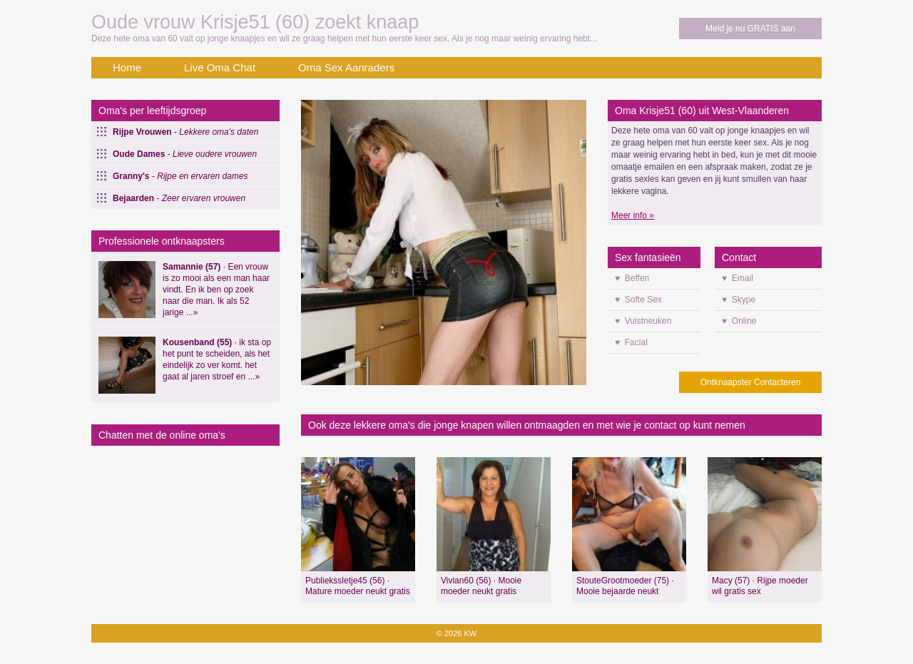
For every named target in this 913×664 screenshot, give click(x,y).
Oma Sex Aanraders (346, 67)
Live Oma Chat (219, 67)
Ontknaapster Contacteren (750, 382)
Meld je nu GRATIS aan (750, 29)
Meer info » (632, 215)
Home (127, 67)
